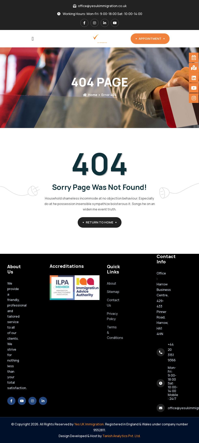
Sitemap (113, 291)
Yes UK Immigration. (89, 424)
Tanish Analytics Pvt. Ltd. (121, 436)
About (111, 283)
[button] (54, 287)
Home (90, 95)
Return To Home (101, 222)
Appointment (152, 38)
